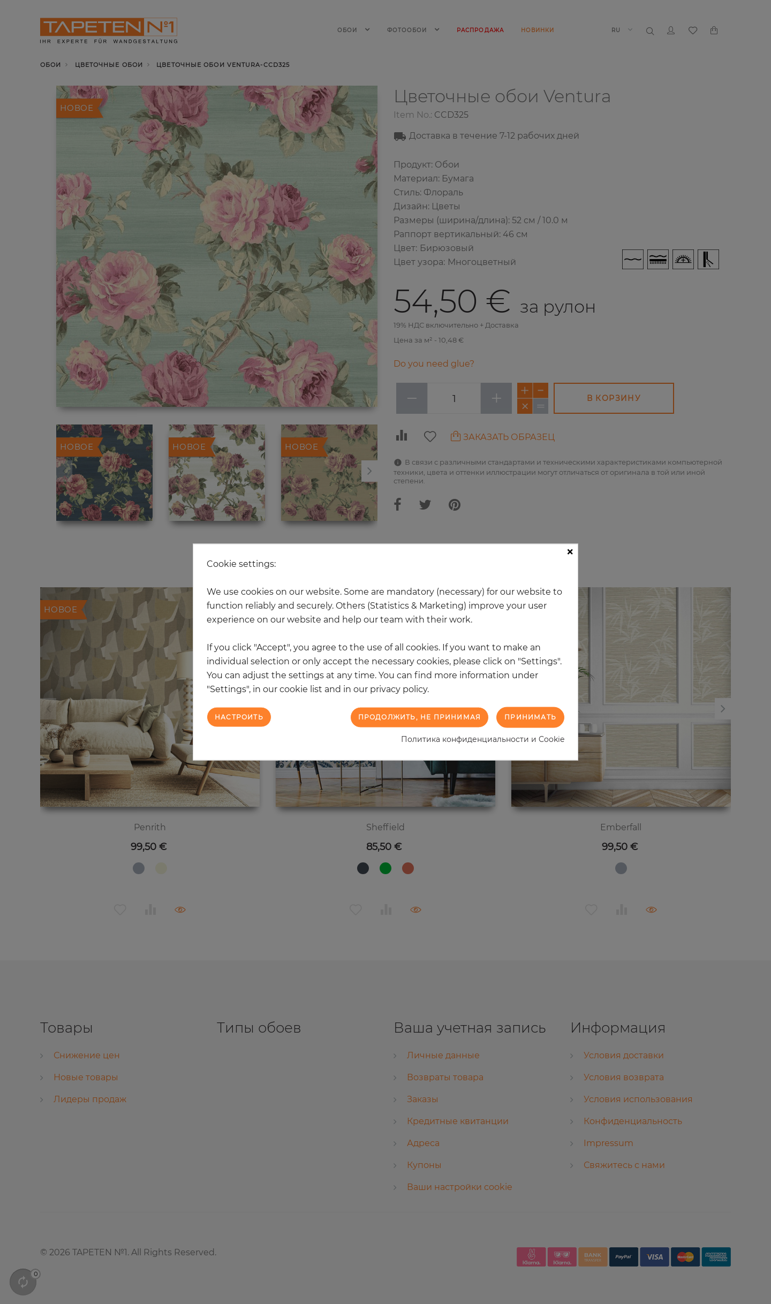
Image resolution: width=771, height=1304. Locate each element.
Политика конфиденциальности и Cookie (482, 739)
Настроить (239, 717)
